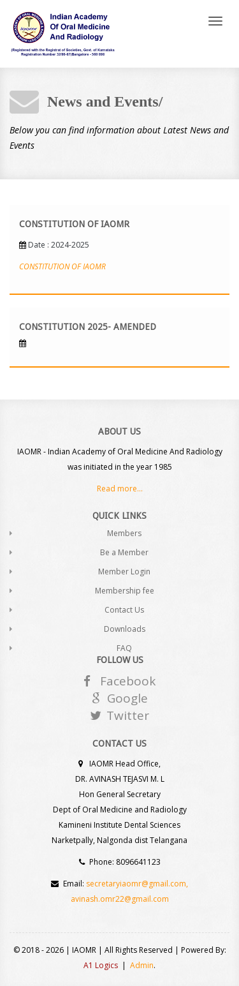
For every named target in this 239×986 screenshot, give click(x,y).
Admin (142, 965)
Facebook (119, 681)
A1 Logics (100, 965)
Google (120, 698)
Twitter (119, 715)
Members (124, 533)
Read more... (120, 488)
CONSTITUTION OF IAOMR (62, 266)
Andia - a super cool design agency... (63, 34)
